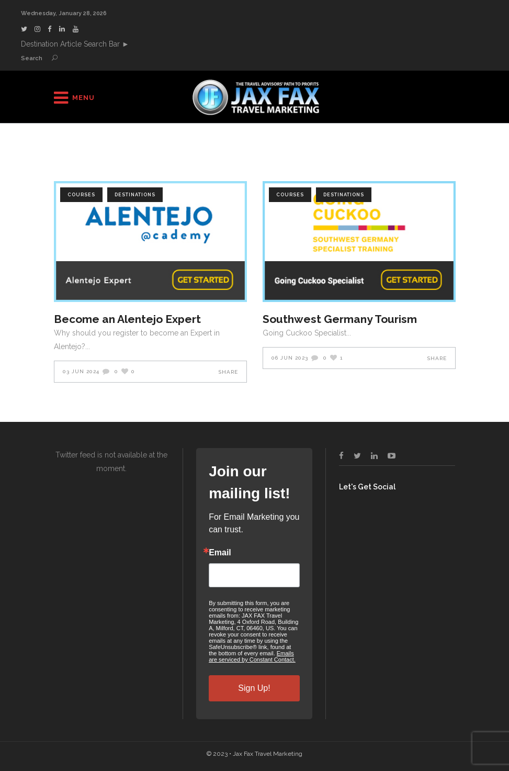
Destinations (135, 194)
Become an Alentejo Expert (127, 319)
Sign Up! (254, 688)
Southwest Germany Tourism (340, 319)
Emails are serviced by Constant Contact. (252, 656)
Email (220, 553)
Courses (81, 194)
